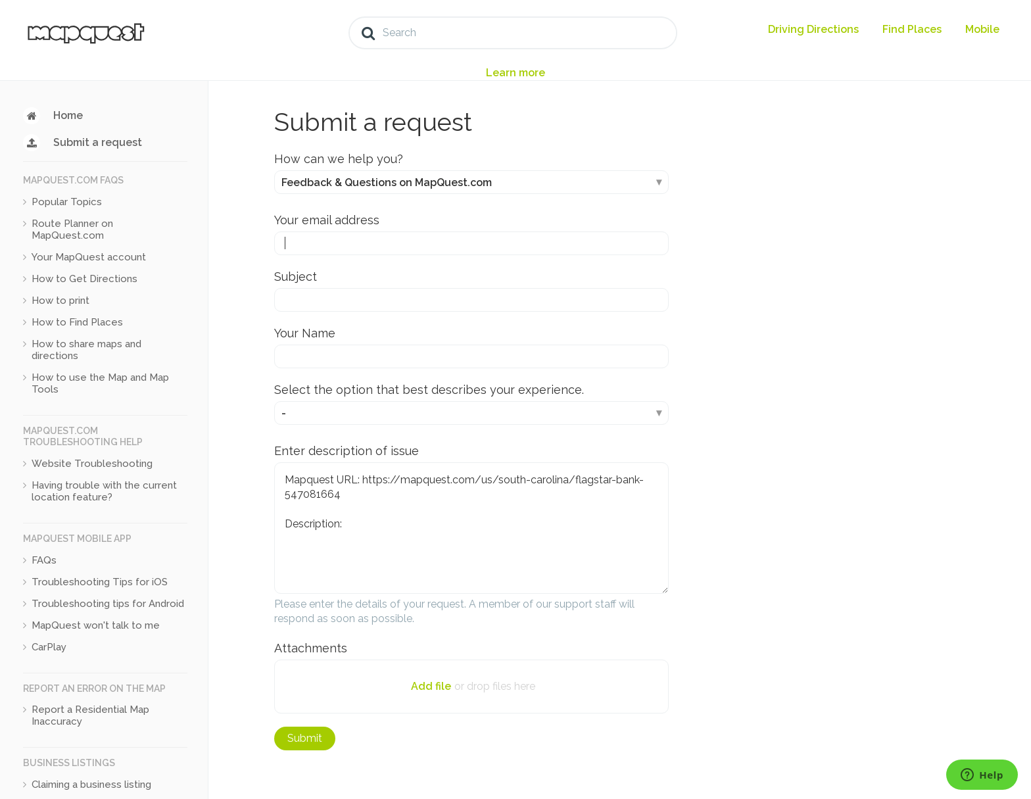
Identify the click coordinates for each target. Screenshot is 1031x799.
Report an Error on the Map (94, 688)
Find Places (912, 29)
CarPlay (49, 647)
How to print (60, 300)
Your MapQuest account (89, 257)
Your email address (326, 220)
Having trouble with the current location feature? (104, 491)
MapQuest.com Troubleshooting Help (83, 436)
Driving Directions (813, 29)
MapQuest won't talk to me (96, 625)
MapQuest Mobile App (77, 538)
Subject (295, 276)
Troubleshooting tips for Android (108, 604)
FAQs (44, 560)
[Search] (513, 33)
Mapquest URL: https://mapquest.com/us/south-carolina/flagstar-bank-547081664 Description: (471, 528)
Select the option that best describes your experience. (429, 390)
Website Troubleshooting (92, 464)
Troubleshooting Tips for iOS (100, 582)
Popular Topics (67, 202)
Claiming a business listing (91, 784)
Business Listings (69, 763)
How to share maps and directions (86, 350)
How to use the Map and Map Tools (100, 383)
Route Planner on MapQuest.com (72, 229)
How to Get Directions (84, 279)
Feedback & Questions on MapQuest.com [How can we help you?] (386, 182)
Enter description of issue (346, 451)
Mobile (982, 29)
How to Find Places (77, 322)
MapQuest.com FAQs (73, 180)
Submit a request (97, 142)
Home (68, 115)
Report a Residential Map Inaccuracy (90, 715)
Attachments (310, 648)
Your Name (304, 333)
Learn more (515, 72)
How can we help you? (338, 159)
